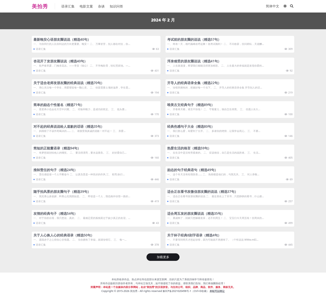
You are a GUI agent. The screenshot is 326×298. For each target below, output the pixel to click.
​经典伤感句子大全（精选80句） (190, 126)
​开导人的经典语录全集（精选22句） (194, 83)
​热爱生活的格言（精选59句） (189, 148)
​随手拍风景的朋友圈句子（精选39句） (62, 191)
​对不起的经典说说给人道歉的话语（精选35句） (68, 126)
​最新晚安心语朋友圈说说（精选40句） (62, 39)
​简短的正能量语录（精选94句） (57, 148)
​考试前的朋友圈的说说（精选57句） (194, 39)
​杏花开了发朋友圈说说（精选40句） (60, 61)
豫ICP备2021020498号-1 (177, 291)
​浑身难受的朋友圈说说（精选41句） (194, 61)
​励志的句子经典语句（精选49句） (192, 170)
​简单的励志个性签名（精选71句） (58, 104)
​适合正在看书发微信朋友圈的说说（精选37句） (202, 191)
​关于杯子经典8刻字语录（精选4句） (194, 235)
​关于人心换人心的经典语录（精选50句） (63, 235)
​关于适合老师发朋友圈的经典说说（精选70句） (68, 83)
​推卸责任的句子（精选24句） (55, 170)
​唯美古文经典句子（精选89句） (190, 104)
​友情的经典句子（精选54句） (55, 213)
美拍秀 (134, 291)
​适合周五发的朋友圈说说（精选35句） (195, 213)
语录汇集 (41, 49)
